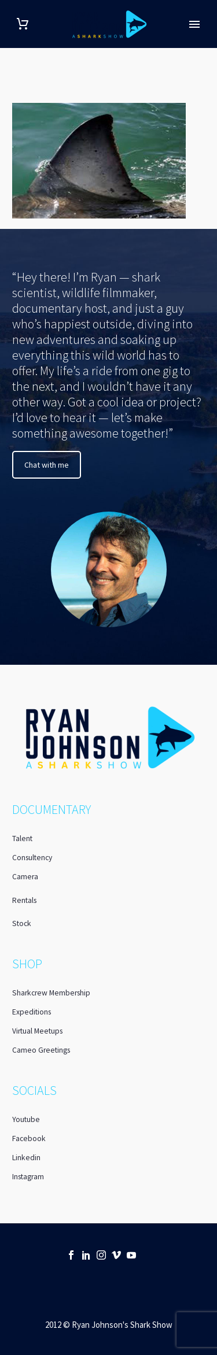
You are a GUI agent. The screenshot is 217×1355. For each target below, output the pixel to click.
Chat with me (46, 465)
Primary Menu (194, 24)
